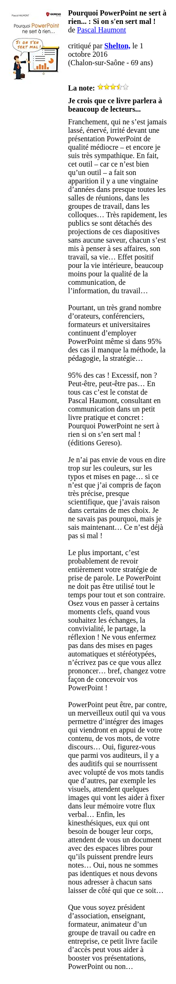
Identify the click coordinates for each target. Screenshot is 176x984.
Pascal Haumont (101, 30)
